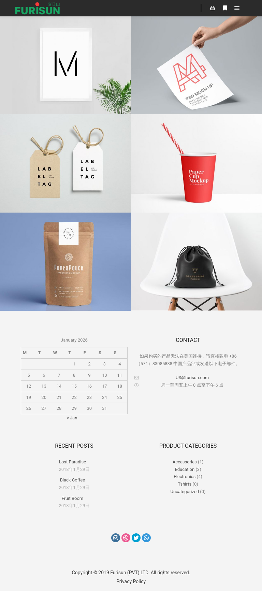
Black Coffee (72, 479)
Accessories (185, 461)
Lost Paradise (72, 461)
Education (185, 469)
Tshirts (184, 484)
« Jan (72, 417)
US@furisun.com (171, 377)
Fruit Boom (73, 498)
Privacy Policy (131, 581)
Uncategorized (185, 491)
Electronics (184, 476)
